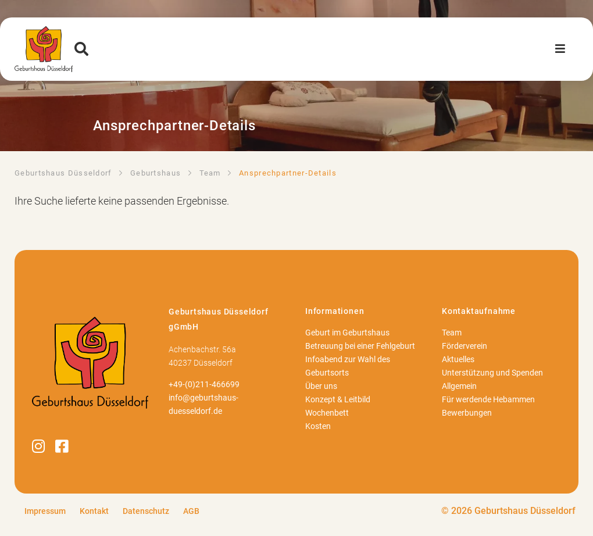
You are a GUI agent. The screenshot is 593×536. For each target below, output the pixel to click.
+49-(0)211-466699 (204, 385)
